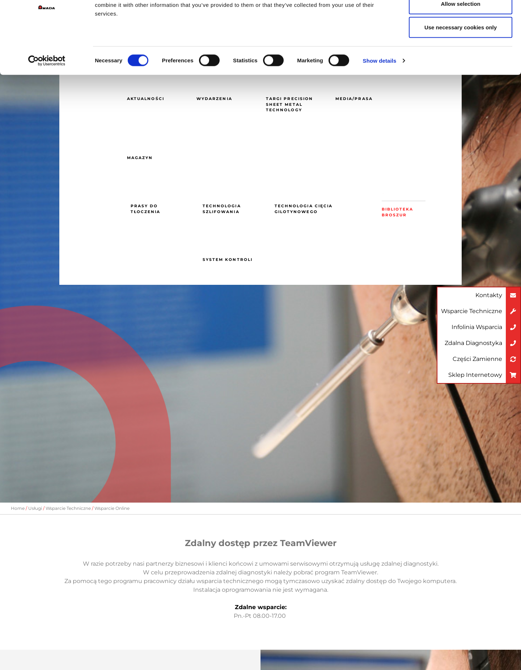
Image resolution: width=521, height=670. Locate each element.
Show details (380, 100)
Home (18, 508)
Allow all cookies (461, 19)
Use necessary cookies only (460, 66)
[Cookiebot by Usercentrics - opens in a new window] (47, 100)
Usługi (35, 508)
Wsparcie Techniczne (68, 508)
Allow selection (460, 43)
